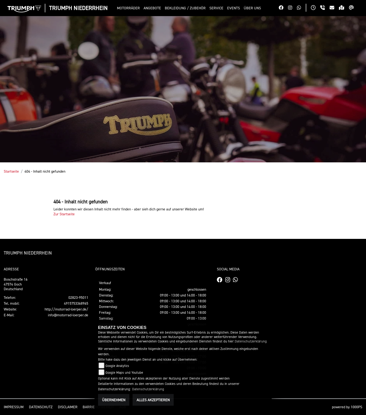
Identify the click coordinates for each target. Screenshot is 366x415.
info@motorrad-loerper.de (68, 315)
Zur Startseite (64, 214)
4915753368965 (76, 303)
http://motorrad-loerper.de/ (66, 309)
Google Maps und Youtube (124, 372)
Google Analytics (117, 366)
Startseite (11, 171)
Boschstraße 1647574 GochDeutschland (16, 284)
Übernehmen (113, 400)
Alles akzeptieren (153, 400)
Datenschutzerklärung (251, 341)
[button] (129, 8)
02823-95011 (78, 297)
